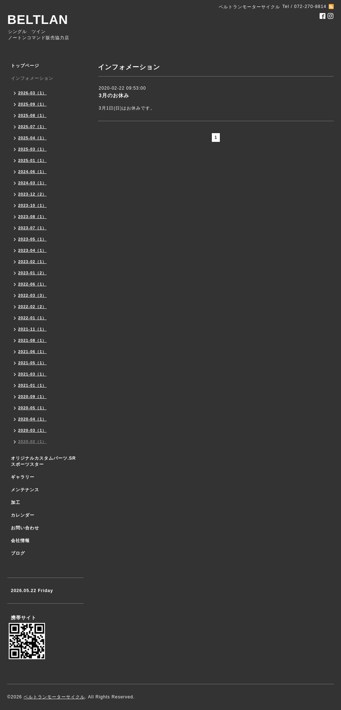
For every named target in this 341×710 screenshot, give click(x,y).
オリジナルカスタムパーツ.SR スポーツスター (43, 461)
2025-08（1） (32, 115)
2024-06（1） (32, 171)
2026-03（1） (32, 93)
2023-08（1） (32, 216)
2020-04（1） (32, 419)
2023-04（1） (32, 250)
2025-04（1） (32, 138)
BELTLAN (37, 19)
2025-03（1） (32, 149)
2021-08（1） (32, 340)
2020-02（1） (32, 441)
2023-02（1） (32, 261)
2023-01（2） (32, 273)
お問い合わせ (25, 527)
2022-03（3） (32, 295)
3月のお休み (114, 95)
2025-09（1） (32, 104)
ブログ (18, 553)
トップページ (25, 65)
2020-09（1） (32, 396)
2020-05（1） (32, 408)
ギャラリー (22, 477)
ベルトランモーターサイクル (54, 696)
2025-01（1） (32, 160)
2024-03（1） (32, 183)
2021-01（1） (32, 385)
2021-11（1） (32, 329)
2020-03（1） (32, 430)
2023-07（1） (32, 228)
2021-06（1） (32, 351)
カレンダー (22, 515)
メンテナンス (25, 489)
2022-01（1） (32, 318)
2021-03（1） (32, 374)
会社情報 (20, 540)
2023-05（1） (32, 239)
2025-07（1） (32, 126)
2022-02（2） (32, 306)
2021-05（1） (32, 363)
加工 (15, 502)
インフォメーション (32, 78)
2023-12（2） (32, 194)
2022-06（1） (32, 284)
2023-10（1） (32, 205)
